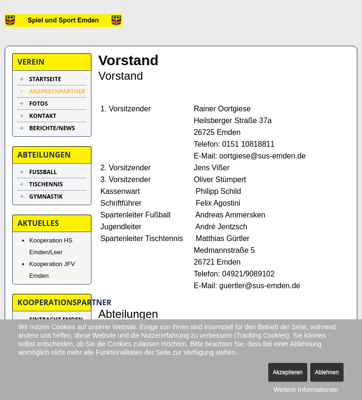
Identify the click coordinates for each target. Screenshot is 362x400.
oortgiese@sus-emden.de (262, 156)
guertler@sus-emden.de (259, 286)
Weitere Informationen (305, 389)
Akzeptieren (288, 372)
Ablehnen (327, 372)
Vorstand (129, 60)
